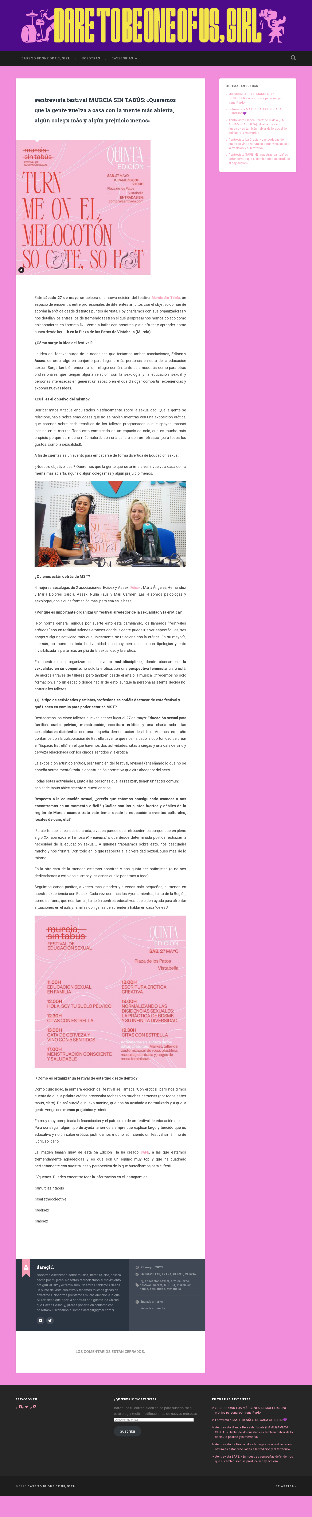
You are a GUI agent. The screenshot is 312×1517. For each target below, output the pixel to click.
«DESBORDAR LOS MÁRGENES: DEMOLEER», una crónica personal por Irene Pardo (256, 91)
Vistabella (175, 1306)
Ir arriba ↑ (286, 1507)
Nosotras (90, 51)
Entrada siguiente (153, 1326)
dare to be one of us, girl (45, 51)
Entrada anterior (152, 1319)
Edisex (149, 600)
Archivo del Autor (40, 1333)
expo (189, 1298)
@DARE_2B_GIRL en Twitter (50, 1333)
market (158, 1302)
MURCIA (146, 1291)
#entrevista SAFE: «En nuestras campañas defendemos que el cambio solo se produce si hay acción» (259, 151)
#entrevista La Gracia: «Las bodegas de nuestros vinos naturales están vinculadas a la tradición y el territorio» (259, 136)
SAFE (144, 1165)
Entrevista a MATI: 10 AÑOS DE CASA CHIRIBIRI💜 (255, 1432)
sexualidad (159, 1306)
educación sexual (158, 1298)
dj (141, 1298)
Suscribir (128, 1444)
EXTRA (169, 1287)
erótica (178, 1298)
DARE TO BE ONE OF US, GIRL (51, 1507)
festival (145, 1302)
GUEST (181, 1287)
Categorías (122, 51)
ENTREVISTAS (151, 1287)
